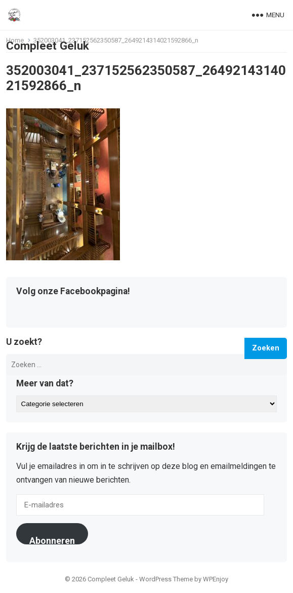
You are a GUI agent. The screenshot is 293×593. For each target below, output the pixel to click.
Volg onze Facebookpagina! (73, 291)
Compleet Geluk (47, 45)
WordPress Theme (166, 579)
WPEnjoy (215, 579)
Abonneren (52, 539)
